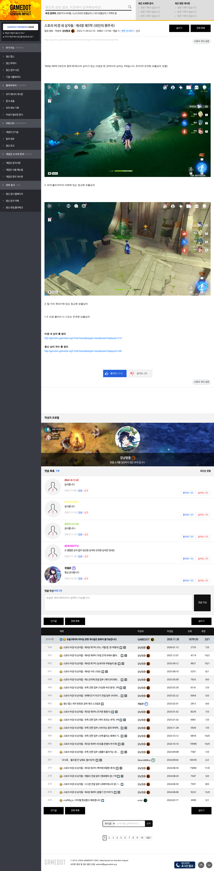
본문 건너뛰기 (127, 31)
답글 (80, 490)
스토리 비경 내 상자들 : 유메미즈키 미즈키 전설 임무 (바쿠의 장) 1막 (91, 696)
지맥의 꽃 (112, 13)
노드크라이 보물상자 (82, 13)
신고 (138, 31)
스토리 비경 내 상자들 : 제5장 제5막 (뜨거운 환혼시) (87, 712)
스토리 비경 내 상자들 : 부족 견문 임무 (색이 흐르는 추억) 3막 (91, 720)
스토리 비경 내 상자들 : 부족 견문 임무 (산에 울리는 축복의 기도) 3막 (91, 736)
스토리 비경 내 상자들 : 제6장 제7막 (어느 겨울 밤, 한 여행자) (91, 647)
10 (141, 838)
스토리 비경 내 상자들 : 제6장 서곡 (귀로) (82, 671)
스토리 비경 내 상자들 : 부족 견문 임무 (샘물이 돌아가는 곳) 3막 (91, 752)
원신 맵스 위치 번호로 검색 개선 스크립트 (81, 704)
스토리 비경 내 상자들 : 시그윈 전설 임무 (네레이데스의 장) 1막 (91, 784)
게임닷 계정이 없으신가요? (15, 33)
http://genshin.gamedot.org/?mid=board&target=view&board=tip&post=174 (83, 338)
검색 (149, 823)
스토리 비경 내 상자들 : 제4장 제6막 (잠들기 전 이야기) (88, 792)
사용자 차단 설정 (201, 41)
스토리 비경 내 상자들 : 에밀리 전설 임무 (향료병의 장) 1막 (90, 776)
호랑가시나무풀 (64, 13)
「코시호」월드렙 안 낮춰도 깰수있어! (77, 760)
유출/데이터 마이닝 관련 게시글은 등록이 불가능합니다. (92, 639)
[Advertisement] (127, 51)
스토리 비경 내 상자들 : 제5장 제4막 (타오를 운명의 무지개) (90, 744)
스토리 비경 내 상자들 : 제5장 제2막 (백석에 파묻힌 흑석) (89, 768)
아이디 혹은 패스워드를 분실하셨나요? (19, 37)
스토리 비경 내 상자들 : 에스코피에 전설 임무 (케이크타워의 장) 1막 (91, 679)
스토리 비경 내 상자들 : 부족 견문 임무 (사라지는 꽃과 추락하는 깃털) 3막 (91, 728)
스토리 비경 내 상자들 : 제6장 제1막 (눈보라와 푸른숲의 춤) (90, 663)
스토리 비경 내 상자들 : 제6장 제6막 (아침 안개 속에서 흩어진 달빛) (91, 655)
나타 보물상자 (100, 13)
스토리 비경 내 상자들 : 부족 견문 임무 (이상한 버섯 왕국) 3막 (91, 688)
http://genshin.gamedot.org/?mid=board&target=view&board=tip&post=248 (83, 351)
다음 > (148, 838)
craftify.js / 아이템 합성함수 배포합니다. (82, 800)
